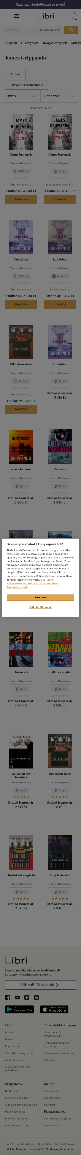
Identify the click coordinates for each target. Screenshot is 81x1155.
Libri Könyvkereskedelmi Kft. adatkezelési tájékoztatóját (32, 583)
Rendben (41, 597)
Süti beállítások (40, 607)
